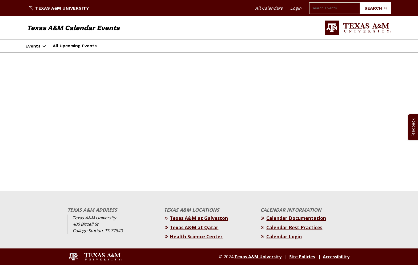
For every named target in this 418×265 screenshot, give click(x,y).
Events (33, 46)
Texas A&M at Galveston (199, 218)
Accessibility (336, 257)
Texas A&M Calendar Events (73, 28)
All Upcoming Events (75, 45)
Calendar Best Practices (294, 227)
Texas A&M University (59, 8)
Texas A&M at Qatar (194, 227)
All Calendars (269, 8)
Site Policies (302, 257)
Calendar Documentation (296, 218)
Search (375, 8)
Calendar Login (284, 236)
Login (296, 8)
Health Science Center (196, 236)
